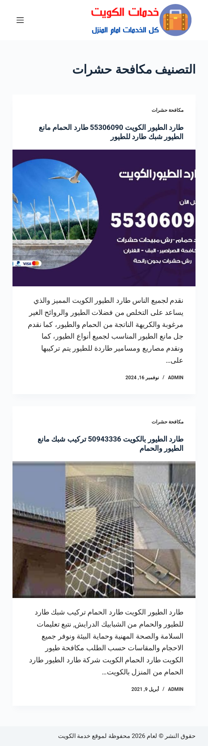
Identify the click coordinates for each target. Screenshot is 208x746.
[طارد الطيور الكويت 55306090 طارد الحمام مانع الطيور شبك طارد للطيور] (104, 218)
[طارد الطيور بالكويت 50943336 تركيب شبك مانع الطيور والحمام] (104, 529)
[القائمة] (20, 20)
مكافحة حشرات (167, 110)
